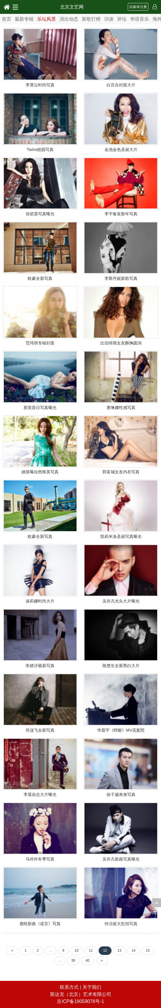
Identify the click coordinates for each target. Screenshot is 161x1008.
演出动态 (68, 19)
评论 (122, 19)
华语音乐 (139, 19)
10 (76, 950)
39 (73, 960)
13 (119, 950)
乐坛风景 (46, 19)
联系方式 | (71, 987)
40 (87, 960)
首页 (6, 19)
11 (91, 950)
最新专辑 (24, 19)
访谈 (109, 19)
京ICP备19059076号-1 (80, 1001)
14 (133, 950)
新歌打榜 (91, 19)
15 (148, 950)
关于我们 (91, 987)
